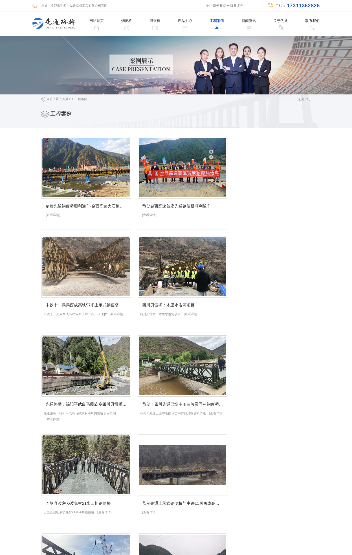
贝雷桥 (155, 21)
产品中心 (185, 21)
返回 (303, 99)
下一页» (229, 537)
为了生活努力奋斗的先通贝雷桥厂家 (78, 494)
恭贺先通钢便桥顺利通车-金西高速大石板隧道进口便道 (86, 203)
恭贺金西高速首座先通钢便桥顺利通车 (172, 203)
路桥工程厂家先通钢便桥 (252, 494)
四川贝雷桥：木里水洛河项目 (72, 300)
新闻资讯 (249, 21)
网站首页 (96, 21)
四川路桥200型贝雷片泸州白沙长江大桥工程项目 (178, 494)
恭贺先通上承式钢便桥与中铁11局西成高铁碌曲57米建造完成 (178, 397)
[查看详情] (53, 212)
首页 (65, 99)
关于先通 (280, 21)
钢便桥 (126, 21)
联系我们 (312, 21)
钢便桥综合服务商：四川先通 (256, 397)
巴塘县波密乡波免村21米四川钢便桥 (78, 397)
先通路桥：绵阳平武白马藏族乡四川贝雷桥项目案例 (178, 300)
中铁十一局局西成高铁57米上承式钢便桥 (266, 203)
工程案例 (217, 21)
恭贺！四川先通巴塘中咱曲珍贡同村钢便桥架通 (270, 300)
